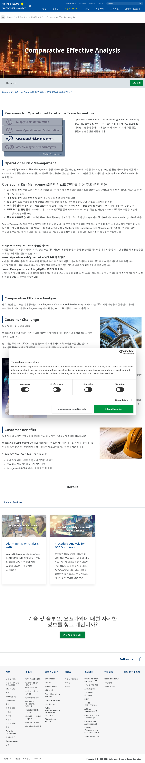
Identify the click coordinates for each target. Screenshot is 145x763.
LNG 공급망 (10, 688)
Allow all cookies (113, 409)
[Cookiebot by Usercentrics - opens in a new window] (121, 352)
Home (10, 17)
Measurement (51, 686)
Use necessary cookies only (72, 409)
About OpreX (89, 688)
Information (50, 678)
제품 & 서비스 (71, 8)
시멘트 (8, 711)
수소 (7, 704)
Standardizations (91, 736)
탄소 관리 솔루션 (32, 722)
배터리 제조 (10, 737)
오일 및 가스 (11, 678)
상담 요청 (136, 83)
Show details (121, 400)
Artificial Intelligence (89, 710)
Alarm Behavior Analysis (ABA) (22, 545)
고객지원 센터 (110, 686)
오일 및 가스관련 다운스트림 (12, 683)
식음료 (8, 719)
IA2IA (86, 699)
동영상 (67, 686)
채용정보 (92, 3)
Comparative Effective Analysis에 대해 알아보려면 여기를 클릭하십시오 (37, 92)
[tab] (13, 502)
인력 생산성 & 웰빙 (33, 678)
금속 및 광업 (11, 708)
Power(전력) (11, 696)
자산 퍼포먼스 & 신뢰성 (31, 692)
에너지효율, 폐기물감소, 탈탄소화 (30, 703)
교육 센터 (108, 682)
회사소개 (82, 3)
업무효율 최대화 (32, 697)
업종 (44, 8)
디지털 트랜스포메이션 (90, 703)
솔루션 (55, 8)
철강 (7, 727)
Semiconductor (12, 741)
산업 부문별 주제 (91, 685)
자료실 (86, 8)
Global (100, 3)
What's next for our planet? (91, 679)
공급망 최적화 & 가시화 (31, 711)
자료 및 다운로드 (71, 678)
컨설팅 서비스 (37, 17)
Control (48, 682)
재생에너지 (10, 700)
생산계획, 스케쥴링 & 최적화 (33, 717)
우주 (7, 745)
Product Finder (110, 678)
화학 (7, 692)
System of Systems (88, 693)
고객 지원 (114, 8)
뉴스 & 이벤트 (71, 3)
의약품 (8, 715)
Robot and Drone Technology (91, 716)
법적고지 (8, 758)
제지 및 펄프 (11, 723)
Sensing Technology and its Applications (91, 730)
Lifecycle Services (52, 700)
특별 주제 (100, 8)
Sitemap (37, 758)
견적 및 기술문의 (132, 8)
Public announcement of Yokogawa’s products (52, 711)
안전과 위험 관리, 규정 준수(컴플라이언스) (32, 685)
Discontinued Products (50, 720)
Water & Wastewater (11, 732)
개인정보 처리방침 (22, 758)
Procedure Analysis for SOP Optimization (70, 545)
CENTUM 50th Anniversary (90, 722)
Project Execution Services (52, 695)
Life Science (50, 704)
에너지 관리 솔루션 (33, 726)
